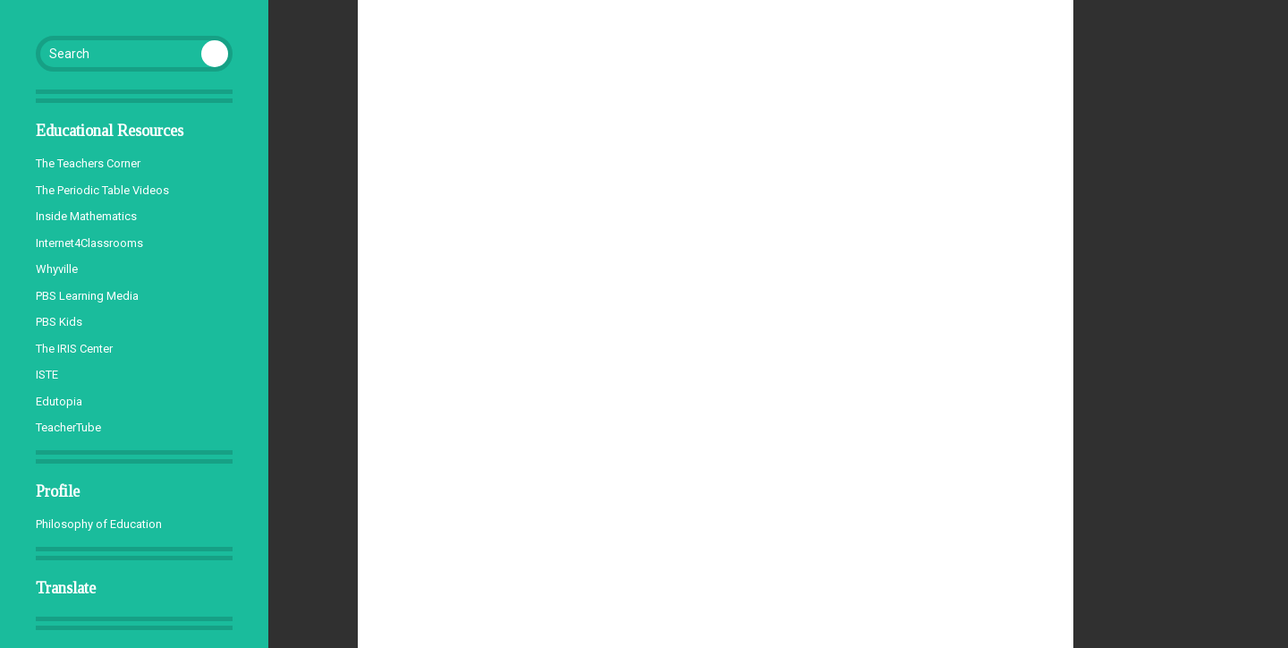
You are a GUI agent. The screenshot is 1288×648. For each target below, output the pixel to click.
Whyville (57, 269)
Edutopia (59, 401)
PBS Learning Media (87, 296)
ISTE (47, 374)
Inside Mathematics (86, 216)
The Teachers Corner (88, 163)
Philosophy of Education (99, 524)
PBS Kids (59, 321)
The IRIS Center (74, 348)
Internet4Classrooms (89, 243)
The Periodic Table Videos (102, 190)
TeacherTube (68, 427)
